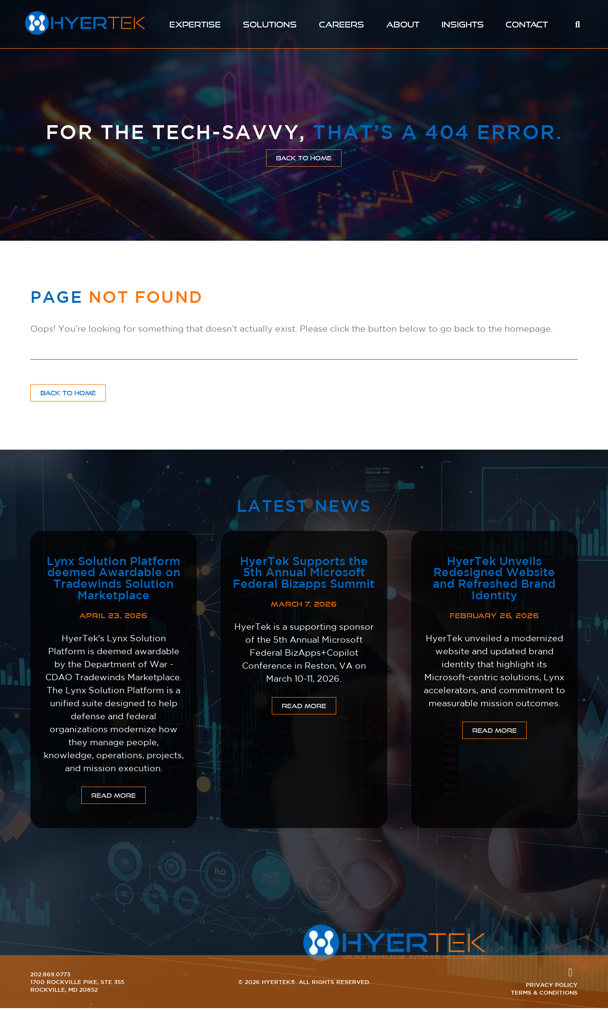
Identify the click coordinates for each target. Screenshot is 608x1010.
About (403, 24)
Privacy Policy (552, 986)
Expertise (194, 24)
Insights (463, 24)
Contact (527, 24)
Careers (341, 24)
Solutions (270, 24)
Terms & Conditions (544, 994)
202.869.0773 (50, 975)
